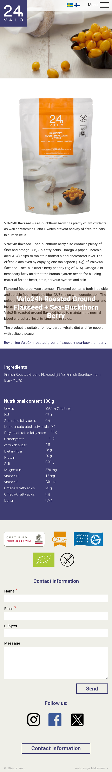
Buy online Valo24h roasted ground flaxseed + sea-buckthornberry (55, 343)
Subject (11, 626)
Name (11, 590)
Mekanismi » (99, 768)
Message (12, 643)
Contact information (56, 748)
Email (10, 607)
